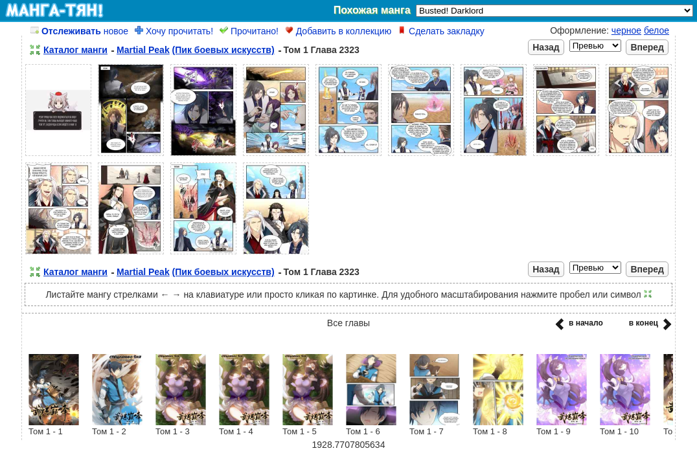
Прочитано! (249, 31)
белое (656, 30)
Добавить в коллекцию (338, 31)
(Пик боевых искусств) (223, 50)
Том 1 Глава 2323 (322, 50)
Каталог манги (75, 50)
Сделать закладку (441, 31)
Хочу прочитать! (174, 31)
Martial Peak (143, 50)
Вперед (647, 47)
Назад (546, 47)
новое (79, 31)
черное (626, 30)
